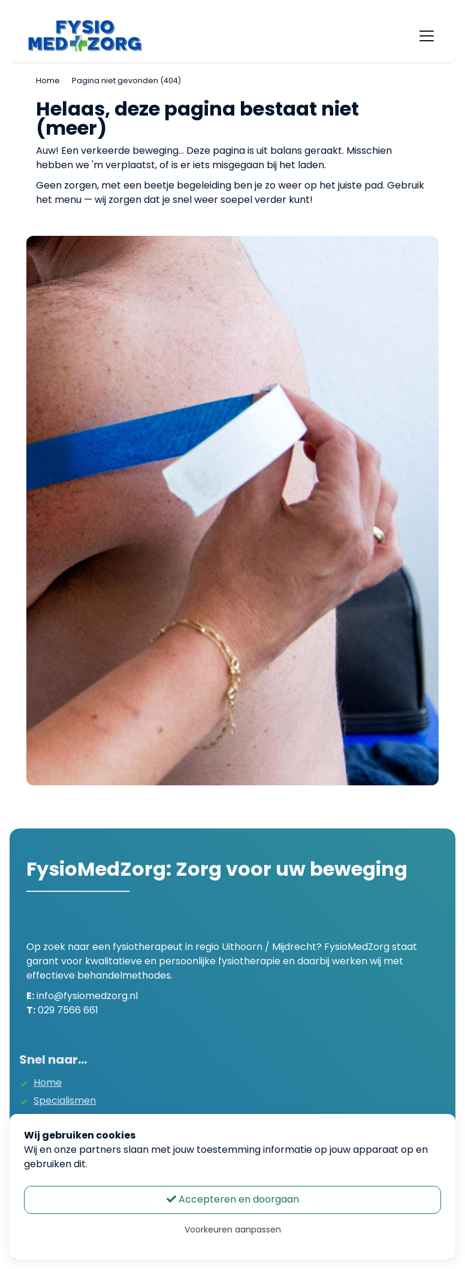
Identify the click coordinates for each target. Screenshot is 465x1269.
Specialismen (48, 1100)
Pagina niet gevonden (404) (126, 80)
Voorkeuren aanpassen (233, 1229)
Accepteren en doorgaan (233, 1199)
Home (48, 80)
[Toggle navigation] (427, 36)
